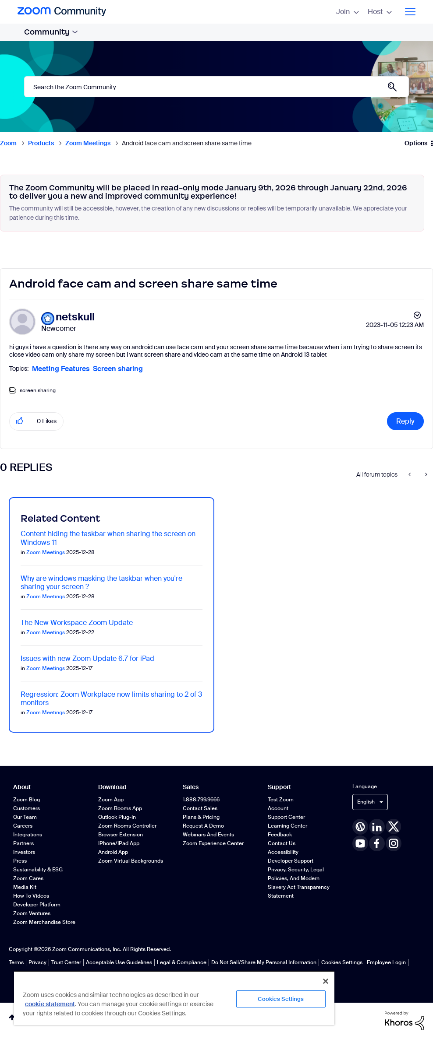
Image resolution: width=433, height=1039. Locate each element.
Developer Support (290, 860)
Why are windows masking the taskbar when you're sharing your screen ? (101, 582)
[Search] (216, 86)
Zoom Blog (26, 799)
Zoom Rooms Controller (127, 825)
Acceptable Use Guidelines (119, 962)
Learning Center (287, 825)
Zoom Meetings (87, 143)
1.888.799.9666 (201, 799)
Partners (23, 843)
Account (278, 808)
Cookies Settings (341, 962)
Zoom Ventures (31, 913)
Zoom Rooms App (120, 808)
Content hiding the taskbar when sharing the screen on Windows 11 (108, 538)
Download (112, 787)
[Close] (325, 981)
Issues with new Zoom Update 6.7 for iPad (87, 658)
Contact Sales (200, 808)
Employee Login (386, 962)
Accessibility (283, 852)
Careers (22, 825)
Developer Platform (36, 904)
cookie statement (50, 1004)
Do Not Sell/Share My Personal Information (263, 962)
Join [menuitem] (347, 11)
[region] (174, 998)
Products (41, 143)
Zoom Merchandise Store (44, 922)
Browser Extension (120, 834)
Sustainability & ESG (38, 869)
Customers (26, 808)
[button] (20, 421)
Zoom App (111, 799)
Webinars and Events (208, 834)
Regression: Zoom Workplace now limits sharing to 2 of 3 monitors (111, 698)
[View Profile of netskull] (75, 317)
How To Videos (31, 895)
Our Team (25, 817)
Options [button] (416, 143)
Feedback (280, 834)
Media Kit (24, 887)
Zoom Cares (28, 878)
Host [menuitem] (380, 11)
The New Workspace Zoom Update (77, 622)
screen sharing (38, 390)
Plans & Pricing (201, 817)
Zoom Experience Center (213, 843)
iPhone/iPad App (118, 843)
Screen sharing (118, 368)
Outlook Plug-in (117, 817)
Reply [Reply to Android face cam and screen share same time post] (405, 421)
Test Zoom (281, 799)
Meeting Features (60, 368)
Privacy (37, 962)
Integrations (27, 834)
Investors (24, 852)
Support (279, 787)
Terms (16, 962)
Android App (113, 852)
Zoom (8, 143)
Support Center (286, 817)
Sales (191, 787)
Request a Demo (203, 825)
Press (20, 860)
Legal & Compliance (181, 962)
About (22, 787)
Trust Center (66, 962)
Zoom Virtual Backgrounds (130, 860)
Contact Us (281, 843)
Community (51, 32)
